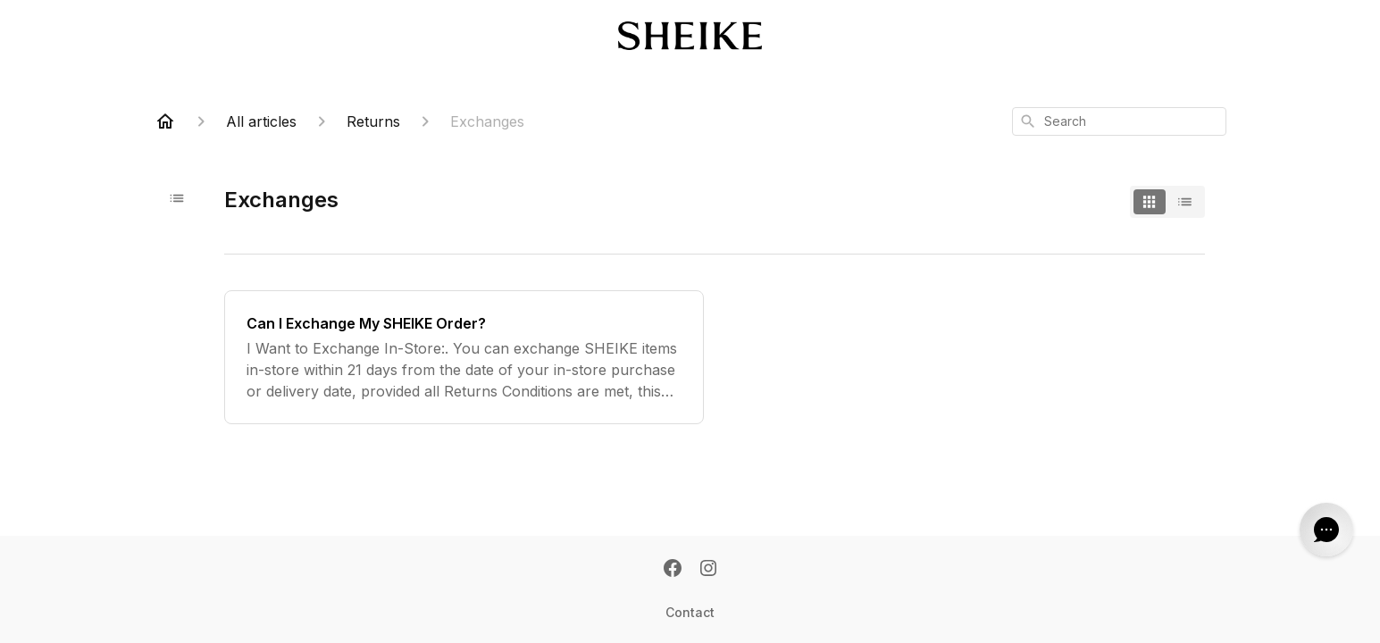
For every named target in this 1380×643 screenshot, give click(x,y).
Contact (690, 612)
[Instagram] (708, 569)
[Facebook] (672, 569)
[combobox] (1119, 121)
